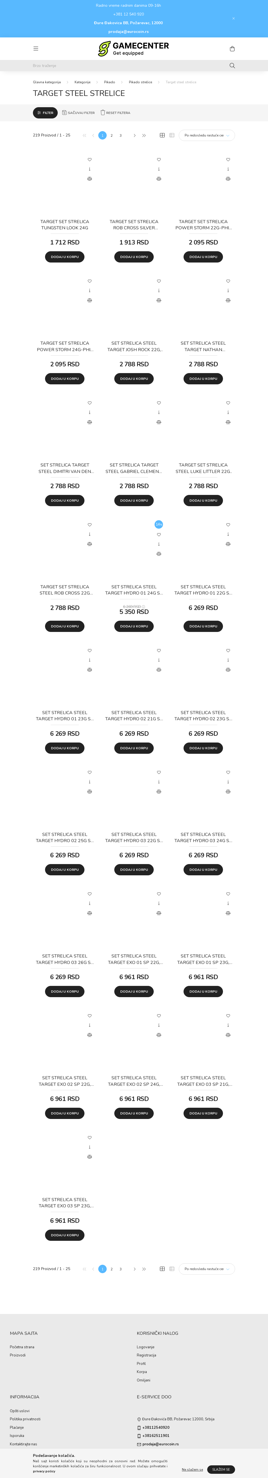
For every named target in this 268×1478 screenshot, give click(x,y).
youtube (183, 1455)
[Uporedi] (89, 179)
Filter (48, 113)
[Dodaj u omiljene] (89, 159)
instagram (149, 1455)
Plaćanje (17, 1428)
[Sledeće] (134, 135)
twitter (160, 1455)
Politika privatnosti (25, 1419)
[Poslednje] (143, 135)
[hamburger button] (35, 48)
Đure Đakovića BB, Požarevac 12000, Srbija (178, 1419)
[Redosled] (207, 135)
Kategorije (82, 82)
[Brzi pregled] (89, 169)
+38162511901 (155, 1436)
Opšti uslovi (20, 1411)
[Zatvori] (233, 18)
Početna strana (22, 1347)
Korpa (142, 1372)
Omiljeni (143, 1380)
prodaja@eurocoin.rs (128, 31)
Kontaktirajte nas (23, 1444)
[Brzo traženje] (134, 65)
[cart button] (232, 48)
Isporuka (17, 1436)
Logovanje (145, 1347)
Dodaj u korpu (65, 257)
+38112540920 (155, 1428)
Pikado (109, 82)
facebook (138, 1455)
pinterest (171, 1455)
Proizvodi (18, 1355)
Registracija (146, 1355)
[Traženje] (232, 65)
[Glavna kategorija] (47, 82)
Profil (141, 1364)
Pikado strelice (140, 82)
